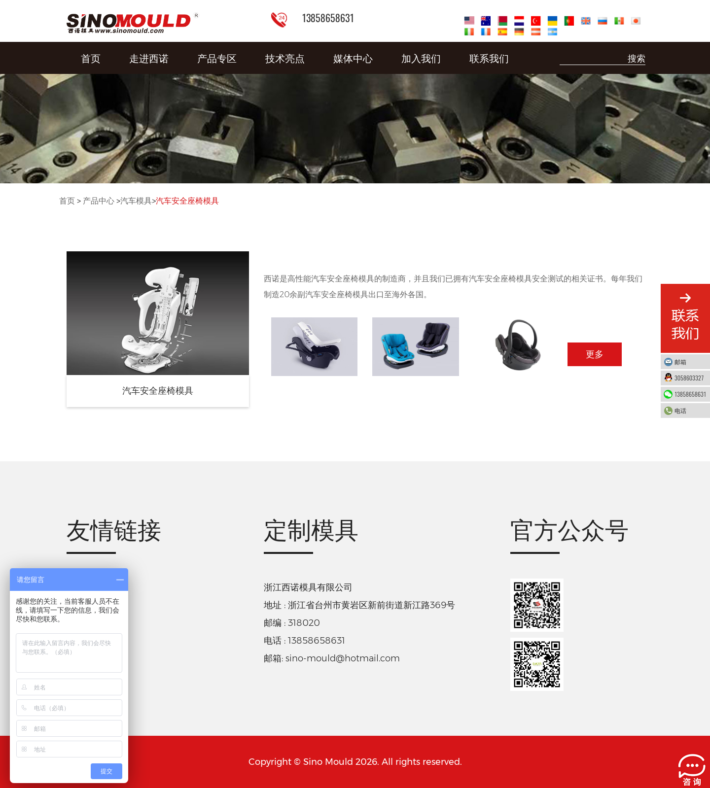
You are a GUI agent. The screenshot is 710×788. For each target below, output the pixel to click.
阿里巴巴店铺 (93, 666)
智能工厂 (84, 584)
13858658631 (690, 394)
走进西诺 (149, 57)
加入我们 (421, 57)
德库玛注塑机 (93, 612)
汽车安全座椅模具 (187, 201)
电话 (689, 410)
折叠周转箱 (89, 639)
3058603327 (689, 378)
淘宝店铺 (84, 694)
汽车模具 (136, 201)
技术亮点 (285, 57)
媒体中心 (353, 57)
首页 (91, 57)
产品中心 (98, 201)
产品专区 (217, 57)
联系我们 (489, 57)
